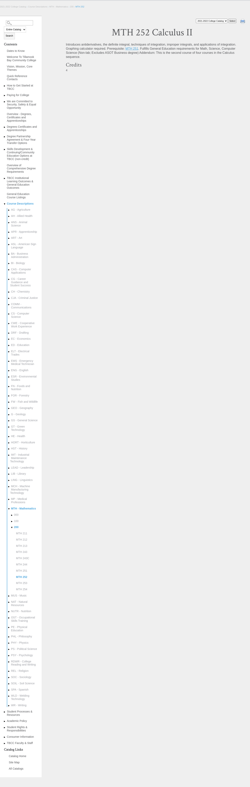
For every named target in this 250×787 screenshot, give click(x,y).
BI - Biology (18, 263)
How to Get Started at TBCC (20, 87)
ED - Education (20, 345)
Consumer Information (20, 736)
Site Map (14, 762)
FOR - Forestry (20, 395)
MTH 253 (21, 583)
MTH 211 (21, 533)
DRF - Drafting (20, 332)
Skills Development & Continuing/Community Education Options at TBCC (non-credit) (21, 153)
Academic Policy (17, 720)
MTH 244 (21, 564)
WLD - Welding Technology (20, 697)
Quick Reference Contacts (17, 78)
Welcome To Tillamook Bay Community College (21, 58)
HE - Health (18, 436)
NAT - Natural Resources (19, 603)
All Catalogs (16, 768)
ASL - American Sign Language (23, 246)
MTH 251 (21, 570)
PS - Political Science (24, 648)
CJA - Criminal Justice (24, 297)
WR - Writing (18, 705)
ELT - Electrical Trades (20, 353)
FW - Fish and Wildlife (24, 401)
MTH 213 (21, 545)
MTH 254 (21, 589)
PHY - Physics (19, 642)
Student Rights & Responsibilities (17, 729)
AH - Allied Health (21, 215)
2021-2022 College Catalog (13, 6)
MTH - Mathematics (58, 6)
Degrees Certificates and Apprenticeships (22, 128)
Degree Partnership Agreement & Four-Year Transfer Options (21, 140)
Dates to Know (16, 50)
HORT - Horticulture (23, 442)
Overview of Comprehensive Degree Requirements (21, 168)
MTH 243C (22, 558)
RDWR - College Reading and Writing (23, 663)
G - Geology (18, 414)
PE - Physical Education (19, 628)
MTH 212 (21, 539)
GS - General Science (24, 420)
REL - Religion (20, 670)
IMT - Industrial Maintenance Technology (19, 458)
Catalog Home (17, 756)
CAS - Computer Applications (21, 271)
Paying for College (18, 95)
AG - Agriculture (20, 209)
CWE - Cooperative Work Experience (23, 325)
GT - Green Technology (18, 428)
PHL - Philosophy (21, 636)
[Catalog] (212, 21)
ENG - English (19, 370)
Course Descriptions (37, 6)
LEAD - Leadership (22, 467)
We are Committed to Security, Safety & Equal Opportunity (21, 105)
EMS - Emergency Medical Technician (22, 362)
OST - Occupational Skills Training (23, 619)
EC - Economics (20, 338)
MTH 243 (21, 551)
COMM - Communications (21, 306)
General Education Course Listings (18, 195)
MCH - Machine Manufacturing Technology (20, 489)
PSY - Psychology (22, 655)
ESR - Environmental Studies (24, 378)
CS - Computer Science (20, 315)
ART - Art (16, 237)
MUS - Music (19, 595)
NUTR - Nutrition (21, 611)
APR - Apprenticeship (24, 231)
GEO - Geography (22, 408)
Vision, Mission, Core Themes (19, 68)
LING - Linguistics (21, 480)
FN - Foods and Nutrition (20, 388)
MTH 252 (21, 577)
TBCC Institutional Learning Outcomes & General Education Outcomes (20, 182)
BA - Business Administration (19, 255)
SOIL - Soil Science (23, 683)
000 (16, 514)
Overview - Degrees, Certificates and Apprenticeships (19, 117)
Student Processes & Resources (19, 713)
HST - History (19, 448)
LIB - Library (18, 473)
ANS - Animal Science (19, 224)
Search (9, 35)
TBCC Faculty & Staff (20, 743)
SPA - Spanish (19, 689)
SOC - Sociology (21, 677)
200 (71, 6)
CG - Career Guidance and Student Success (20, 282)
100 (16, 521)
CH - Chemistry (20, 291)
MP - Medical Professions (19, 500)
